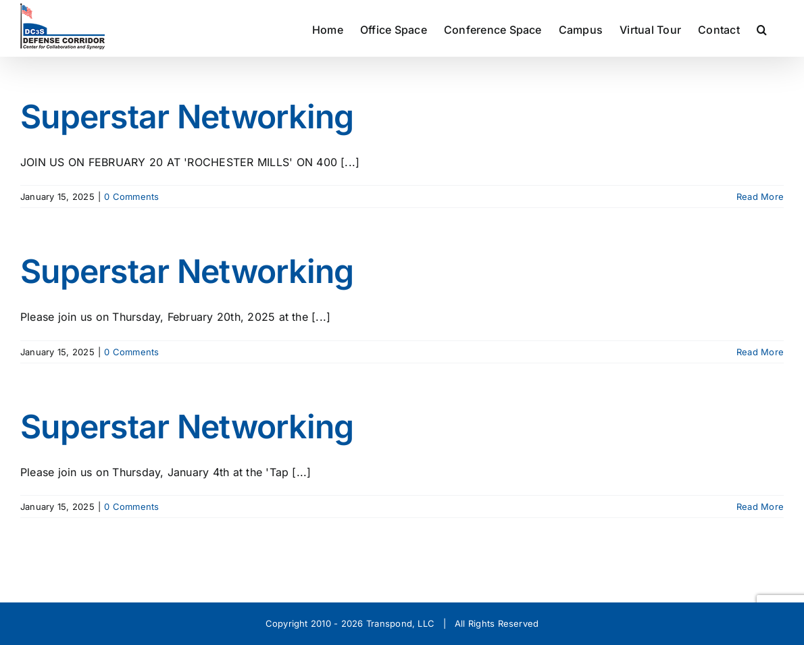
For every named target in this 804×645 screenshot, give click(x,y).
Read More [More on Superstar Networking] (760, 196)
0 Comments (131, 196)
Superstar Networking (187, 116)
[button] (762, 28)
